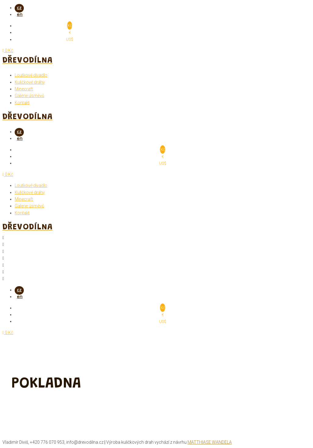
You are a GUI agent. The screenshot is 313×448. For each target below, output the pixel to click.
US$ (69, 39)
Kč (69, 26)
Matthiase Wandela (209, 442)
